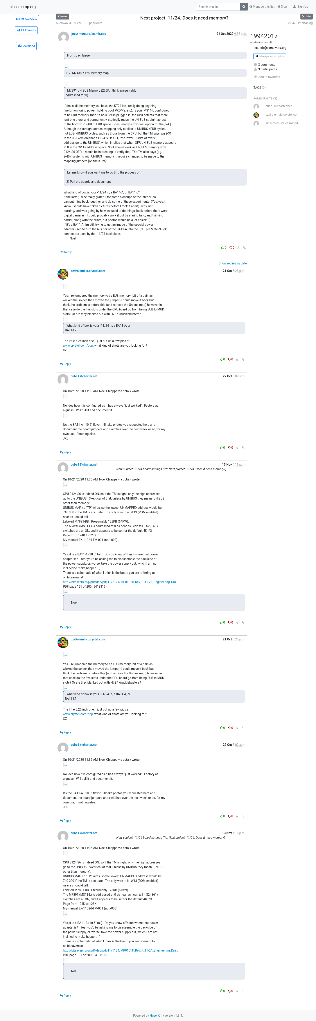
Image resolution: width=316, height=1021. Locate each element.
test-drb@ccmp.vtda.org (269, 48)
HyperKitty (157, 1015)
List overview (26, 19)
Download (26, 46)
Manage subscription (269, 56)
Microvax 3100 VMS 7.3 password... (80, 23)
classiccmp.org (23, 7)
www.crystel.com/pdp (78, 345)
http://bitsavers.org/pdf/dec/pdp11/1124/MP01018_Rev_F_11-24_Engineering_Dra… (120, 582)
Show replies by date (233, 263)
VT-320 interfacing (300, 23)
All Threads (26, 30)
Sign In (284, 6)
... (66, 49)
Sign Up (300, 6)
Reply (66, 252)
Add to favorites (266, 77)
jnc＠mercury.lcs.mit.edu (88, 33)
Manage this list (262, 6)
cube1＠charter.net (84, 376)
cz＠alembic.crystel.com (88, 271)
